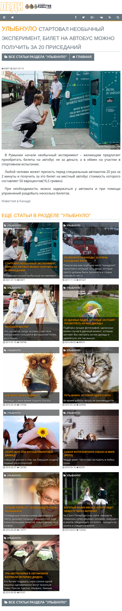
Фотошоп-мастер (17, 327)
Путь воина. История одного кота (87, 395)
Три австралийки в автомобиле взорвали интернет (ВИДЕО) (26, 575)
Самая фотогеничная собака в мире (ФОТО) (89, 454)
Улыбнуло (12, 225)
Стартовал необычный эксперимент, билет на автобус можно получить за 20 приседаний (31, 267)
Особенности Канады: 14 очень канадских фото (86, 259)
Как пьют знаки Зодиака (21, 395)
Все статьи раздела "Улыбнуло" (35, 57)
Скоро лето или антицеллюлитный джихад (29, 454)
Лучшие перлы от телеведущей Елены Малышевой (31, 509)
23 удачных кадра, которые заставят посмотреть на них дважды (89, 322)
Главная (82, 57)
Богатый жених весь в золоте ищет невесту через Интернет (89, 509)
